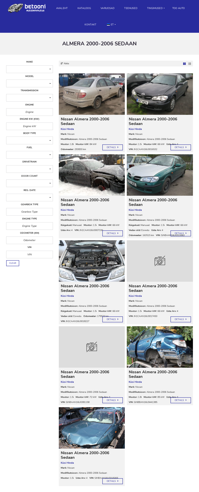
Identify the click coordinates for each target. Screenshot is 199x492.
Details (113, 147)
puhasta (14, 268)
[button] (29, 69)
